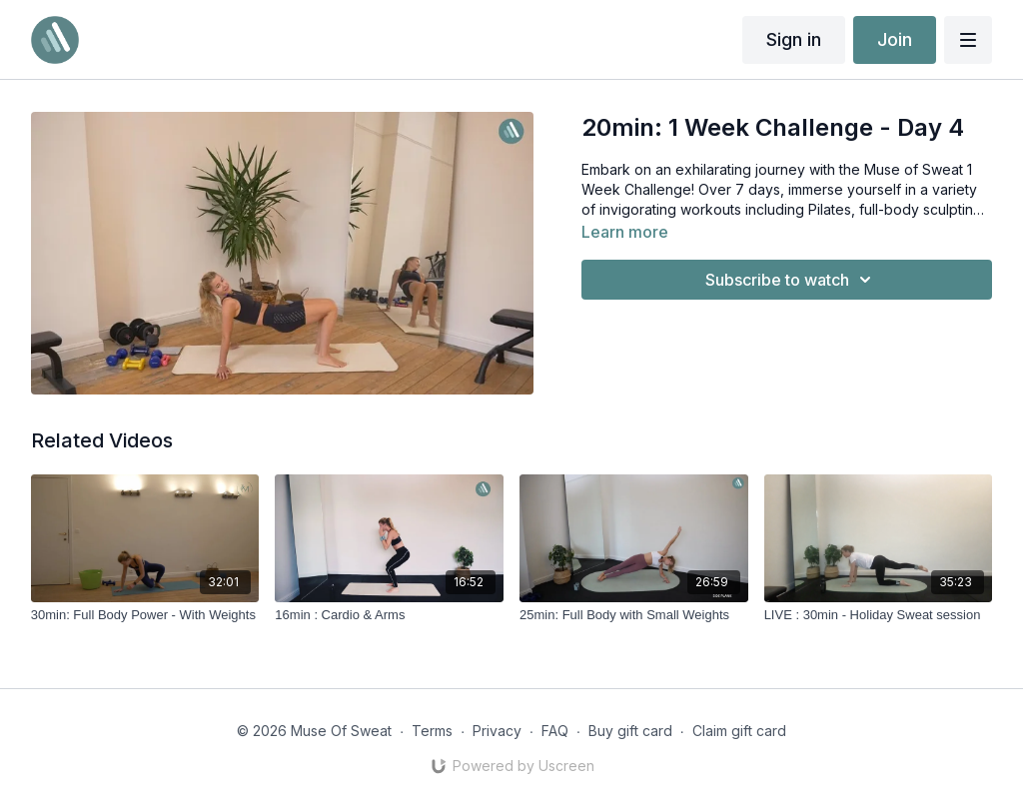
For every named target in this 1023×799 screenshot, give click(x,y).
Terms (432, 730)
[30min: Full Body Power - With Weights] (145, 615)
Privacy (497, 730)
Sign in (793, 39)
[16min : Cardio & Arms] (389, 615)
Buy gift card (630, 730)
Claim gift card (739, 730)
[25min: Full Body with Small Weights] (633, 615)
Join (894, 39)
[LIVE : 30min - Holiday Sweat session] (878, 615)
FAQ (554, 730)
